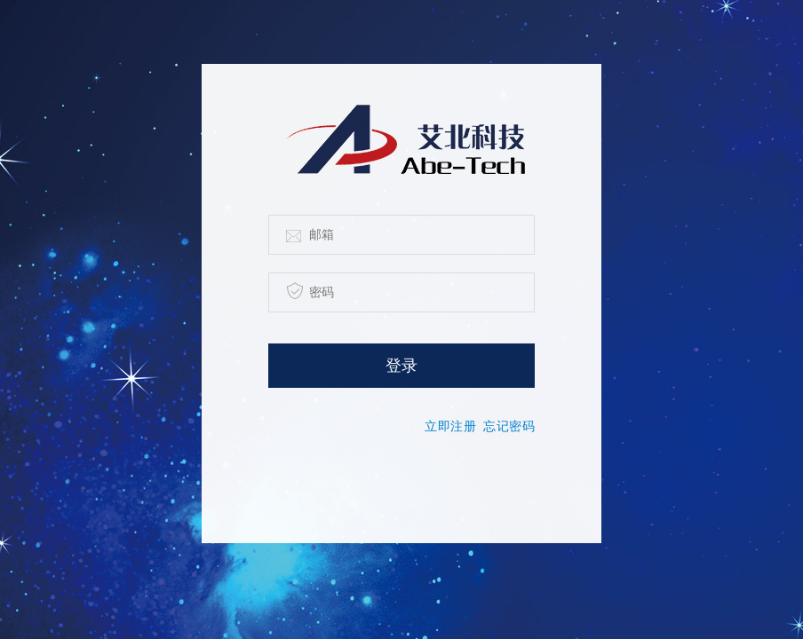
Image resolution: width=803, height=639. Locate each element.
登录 (401, 366)
